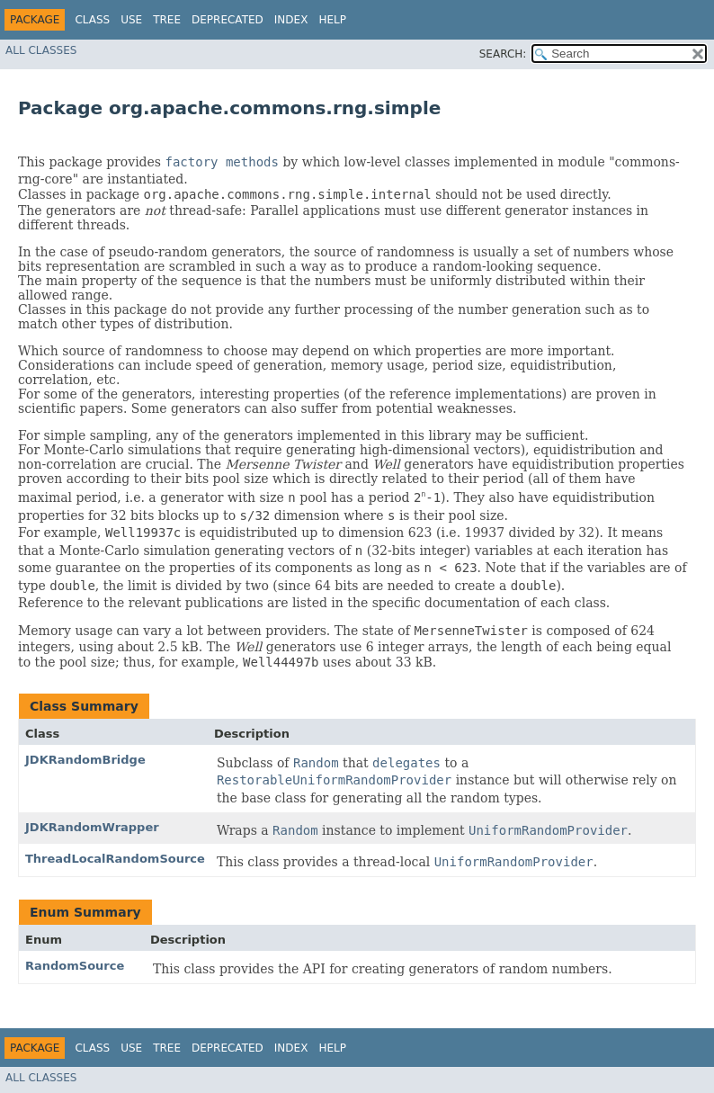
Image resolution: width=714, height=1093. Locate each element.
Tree (167, 19)
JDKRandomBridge (85, 759)
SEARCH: (503, 54)
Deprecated (227, 19)
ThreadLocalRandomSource (115, 858)
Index (291, 19)
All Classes (40, 50)
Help (332, 19)
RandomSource (74, 965)
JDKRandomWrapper (92, 827)
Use (131, 19)
